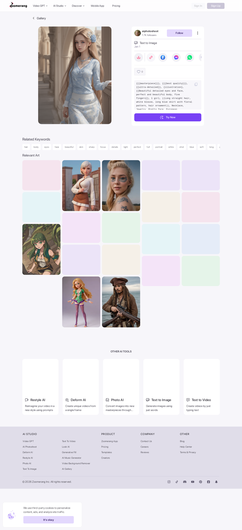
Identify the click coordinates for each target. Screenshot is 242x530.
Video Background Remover (76, 504)
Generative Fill (69, 493)
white (171, 147)
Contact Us (146, 482)
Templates (106, 493)
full (148, 147)
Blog (182, 482)
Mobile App (97, 5)
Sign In (198, 5)
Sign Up (215, 5)
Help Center (186, 488)
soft (202, 147)
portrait (159, 147)
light (126, 147)
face (57, 147)
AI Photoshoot (30, 488)
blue (192, 147)
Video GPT (28, 482)
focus (103, 147)
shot (181, 147)
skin (81, 147)
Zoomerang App (109, 482)
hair (26, 147)
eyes (46, 147)
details (115, 147)
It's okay (47, 519)
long (211, 147)
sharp (91, 147)
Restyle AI (28, 499)
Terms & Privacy (188, 493)
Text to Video (68, 482)
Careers (144, 488)
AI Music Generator (71, 499)
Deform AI (28, 493)
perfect (137, 147)
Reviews (145, 493)
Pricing (116, 5)
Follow (179, 33)
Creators (105, 499)
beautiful (69, 147)
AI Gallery (67, 510)
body (36, 147)
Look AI (66, 488)
